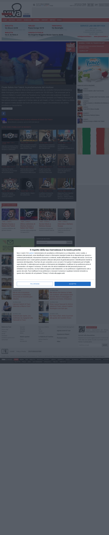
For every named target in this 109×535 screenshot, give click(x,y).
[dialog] (54, 267)
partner (31, 253)
